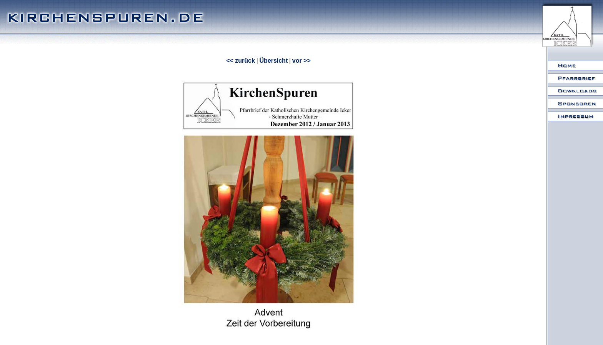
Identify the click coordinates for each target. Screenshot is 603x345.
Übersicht (273, 60)
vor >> (301, 60)
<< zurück (240, 60)
